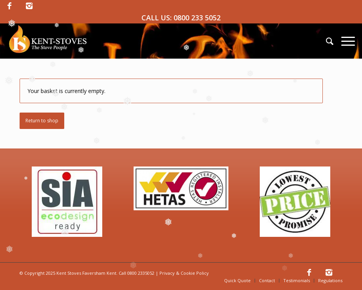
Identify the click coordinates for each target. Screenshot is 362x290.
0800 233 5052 (197, 17)
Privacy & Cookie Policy (184, 273)
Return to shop (41, 120)
